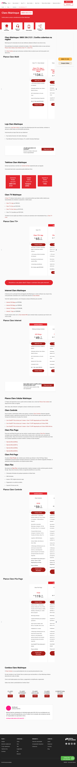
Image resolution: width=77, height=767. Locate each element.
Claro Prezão (13, 458)
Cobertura (34, 746)
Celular (3, 741)
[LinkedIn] (69, 744)
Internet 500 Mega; (10, 305)
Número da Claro (56, 3)
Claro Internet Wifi (23, 314)
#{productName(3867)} (12, 445)
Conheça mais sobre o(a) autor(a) (15, 718)
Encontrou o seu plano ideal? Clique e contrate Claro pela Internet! (29, 282)
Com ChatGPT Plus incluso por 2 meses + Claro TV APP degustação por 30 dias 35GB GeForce (29, 426)
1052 (45, 184)
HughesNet (19, 749)
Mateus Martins (16, 708)
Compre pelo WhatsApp (38, 569)
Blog (49, 749)
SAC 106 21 (68, 4)
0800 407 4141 (38, 343)
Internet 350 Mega (10, 302)
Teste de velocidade (37, 741)
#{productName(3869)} (12, 451)
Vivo (18, 744)
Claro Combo (30, 3)
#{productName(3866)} (12, 442)
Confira (10, 695)
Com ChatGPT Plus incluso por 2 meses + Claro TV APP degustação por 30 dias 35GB (27, 423)
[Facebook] (72, 744)
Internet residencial (6, 744)
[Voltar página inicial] (4, 3)
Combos (3, 751)
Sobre (49, 741)
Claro (9, 3)
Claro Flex (14, 468)
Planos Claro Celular (46, 3)
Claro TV (22, 3)
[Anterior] (1, 89)
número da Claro (26, 165)
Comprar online (28, 185)
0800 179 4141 (68, 1)
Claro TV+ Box (9, 206)
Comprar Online (38, 104)
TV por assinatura (5, 746)
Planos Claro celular (44, 401)
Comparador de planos (37, 744)
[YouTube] (66, 744)
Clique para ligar (48, 149)
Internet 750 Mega (10, 308)
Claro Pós (42, 433)
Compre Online (38, 370)
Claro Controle (37, 413)
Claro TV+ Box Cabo (11, 209)
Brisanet (19, 754)
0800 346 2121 (38, 80)
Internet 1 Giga (10, 311)
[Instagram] (74, 744)
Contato (50, 746)
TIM (17, 746)
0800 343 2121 (26, 13)
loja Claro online (15, 127)
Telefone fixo (4, 749)
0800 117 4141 (65, 59)
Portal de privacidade (6, 762)
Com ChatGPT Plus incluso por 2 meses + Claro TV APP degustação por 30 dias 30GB (27, 420)
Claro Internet (15, 3)
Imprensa (50, 744)
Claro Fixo (37, 3)
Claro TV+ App (9, 203)
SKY (18, 751)
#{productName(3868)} (12, 448)
